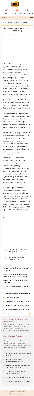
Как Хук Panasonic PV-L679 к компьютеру (18, 250)
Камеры (26, 22)
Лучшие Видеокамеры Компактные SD (16, 258)
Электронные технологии (11, 22)
